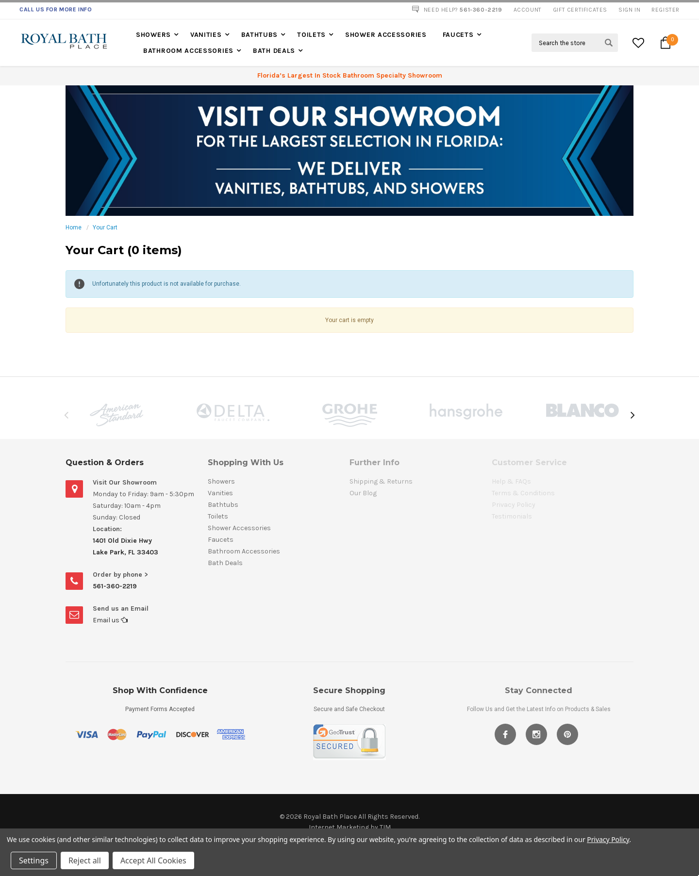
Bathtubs (259, 35)
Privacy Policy (608, 839)
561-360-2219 (115, 586)
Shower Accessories (386, 35)
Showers (153, 35)
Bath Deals (274, 51)
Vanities (206, 35)
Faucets (458, 35)
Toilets (311, 35)
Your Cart (105, 227)
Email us (110, 620)
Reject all (84, 860)
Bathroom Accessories (188, 51)
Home (74, 227)
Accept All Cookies (153, 860)
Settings (34, 860)
